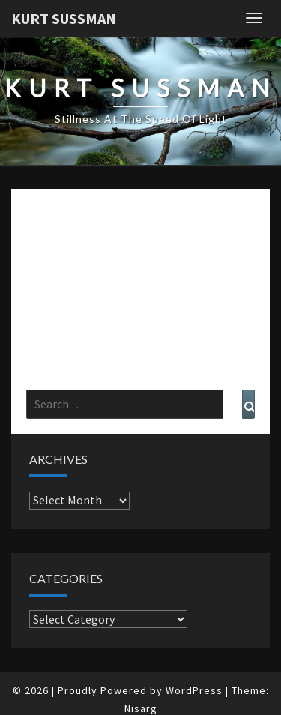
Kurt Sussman (63, 18)
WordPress (194, 690)
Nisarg (140, 708)
